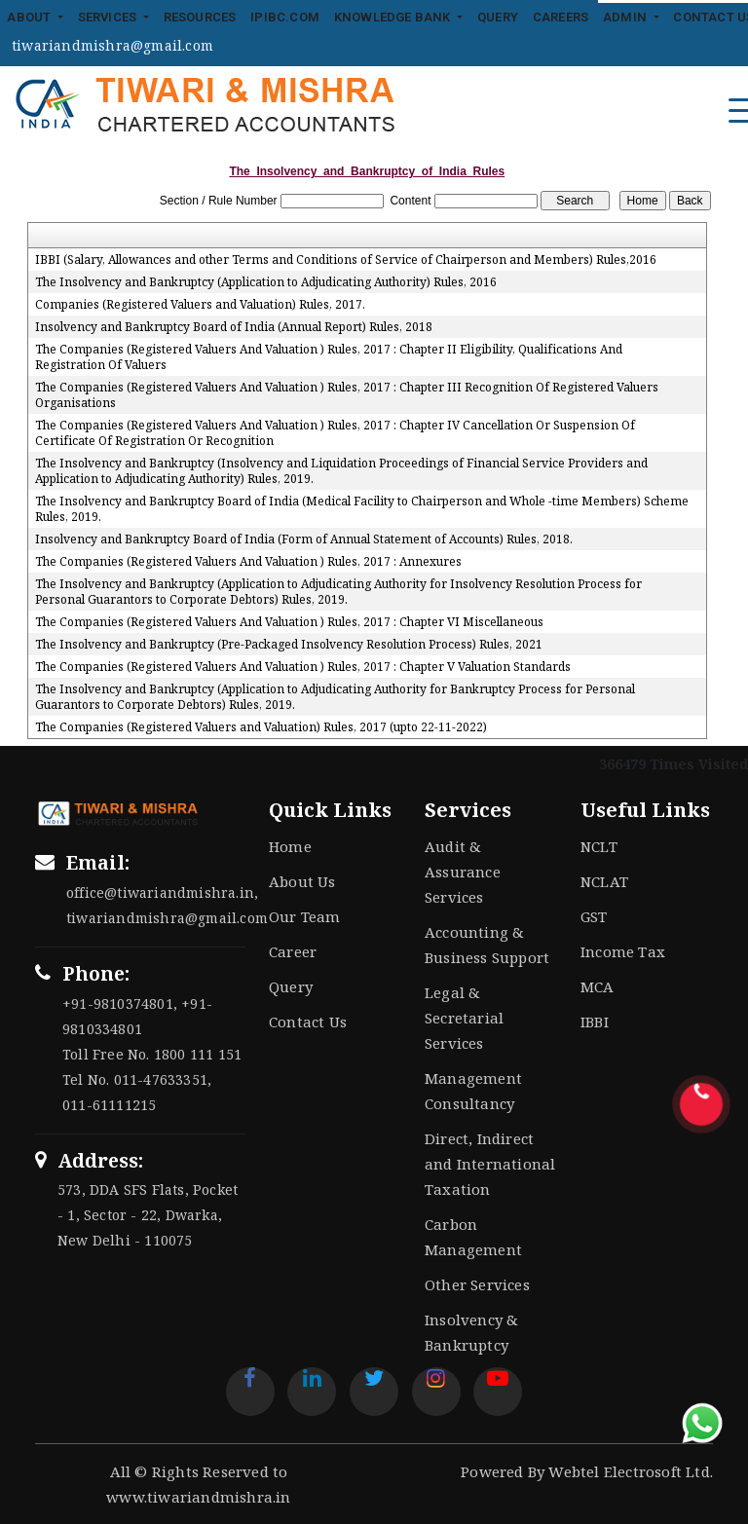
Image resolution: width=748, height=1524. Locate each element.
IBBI (594, 1021)
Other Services (477, 1284)
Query (497, 17)
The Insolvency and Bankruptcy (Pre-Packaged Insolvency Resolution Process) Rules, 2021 (288, 644)
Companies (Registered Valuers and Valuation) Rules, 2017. (200, 305)
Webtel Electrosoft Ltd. (630, 1471)
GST (594, 916)
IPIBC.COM (284, 17)
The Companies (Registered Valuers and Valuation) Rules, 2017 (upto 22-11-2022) (261, 727)
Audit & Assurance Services (463, 871)
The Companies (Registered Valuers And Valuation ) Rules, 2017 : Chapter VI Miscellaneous (289, 622)
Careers (560, 17)
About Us (302, 881)
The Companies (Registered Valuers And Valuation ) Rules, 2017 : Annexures (248, 562)
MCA (597, 986)
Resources (200, 17)
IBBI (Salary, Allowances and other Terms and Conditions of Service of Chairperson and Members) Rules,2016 (345, 260)
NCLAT (604, 881)
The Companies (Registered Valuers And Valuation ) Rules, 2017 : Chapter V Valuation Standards (303, 667)
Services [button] (109, 17)
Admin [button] (626, 17)
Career (293, 951)
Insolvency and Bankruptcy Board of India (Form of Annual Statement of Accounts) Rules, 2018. (304, 539)
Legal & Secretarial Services (464, 1018)
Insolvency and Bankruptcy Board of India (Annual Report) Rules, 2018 (233, 327)
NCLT (598, 846)
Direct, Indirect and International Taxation (490, 1164)
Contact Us (308, 1021)
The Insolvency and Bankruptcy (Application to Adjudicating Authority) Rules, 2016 (266, 282)
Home (290, 846)
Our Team (305, 916)
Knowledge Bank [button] (394, 17)
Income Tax (622, 951)
